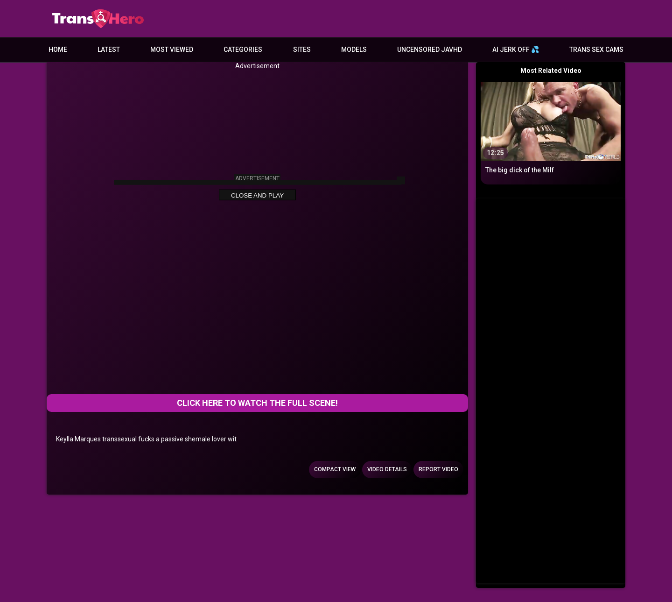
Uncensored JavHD (429, 49)
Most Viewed (171, 49)
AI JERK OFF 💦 (515, 49)
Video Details (387, 469)
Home (58, 49)
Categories (243, 49)
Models (354, 49)
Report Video (438, 469)
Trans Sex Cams (596, 49)
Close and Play (257, 195)
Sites (302, 49)
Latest (109, 49)
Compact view (335, 469)
